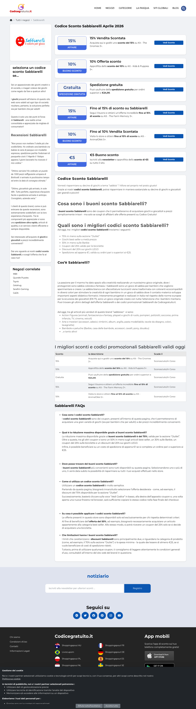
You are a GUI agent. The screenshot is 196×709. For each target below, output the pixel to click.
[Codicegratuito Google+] (74, 615)
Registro (137, 587)
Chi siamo (15, 637)
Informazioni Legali (20, 651)
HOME (97, 8)
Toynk (16, 281)
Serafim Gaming (21, 288)
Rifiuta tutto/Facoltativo (89, 706)
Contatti (14, 646)
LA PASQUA (142, 8)
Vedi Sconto (169, 42)
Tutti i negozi (23, 19)
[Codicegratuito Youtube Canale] (122, 615)
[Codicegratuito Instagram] (112, 615)
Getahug (17, 284)
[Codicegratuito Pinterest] (103, 615)
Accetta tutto (112, 706)
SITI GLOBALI (160, 8)
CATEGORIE (125, 8)
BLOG (175, 8)
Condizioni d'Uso (19, 642)
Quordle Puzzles (21, 277)
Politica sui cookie (11, 678)
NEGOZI (109, 8)
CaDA (16, 292)
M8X (15, 273)
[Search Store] (183, 8)
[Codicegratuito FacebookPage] (93, 615)
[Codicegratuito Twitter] (84, 615)
